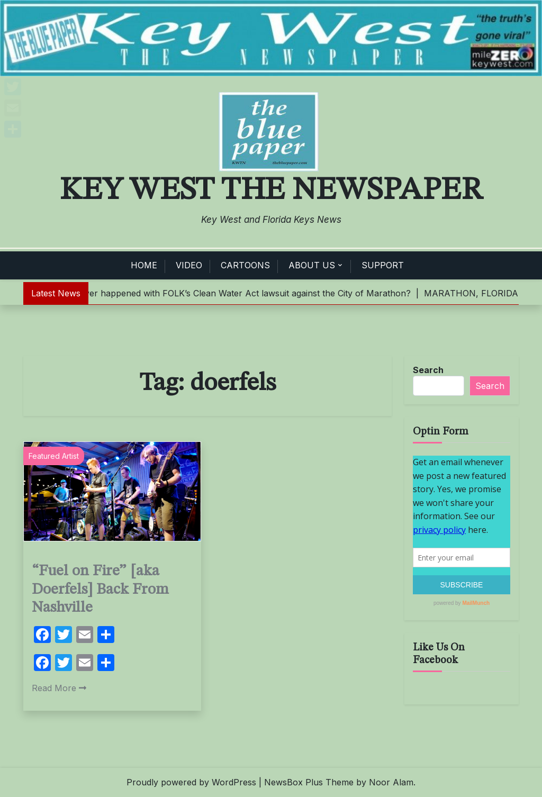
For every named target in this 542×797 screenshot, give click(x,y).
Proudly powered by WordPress (191, 782)
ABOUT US (311, 265)
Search (428, 370)
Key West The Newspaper (271, 190)
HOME (144, 265)
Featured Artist (54, 455)
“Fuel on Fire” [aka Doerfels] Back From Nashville (100, 589)
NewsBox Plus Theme (309, 782)
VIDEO (189, 265)
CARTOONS (245, 265)
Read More (59, 688)
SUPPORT (383, 265)
